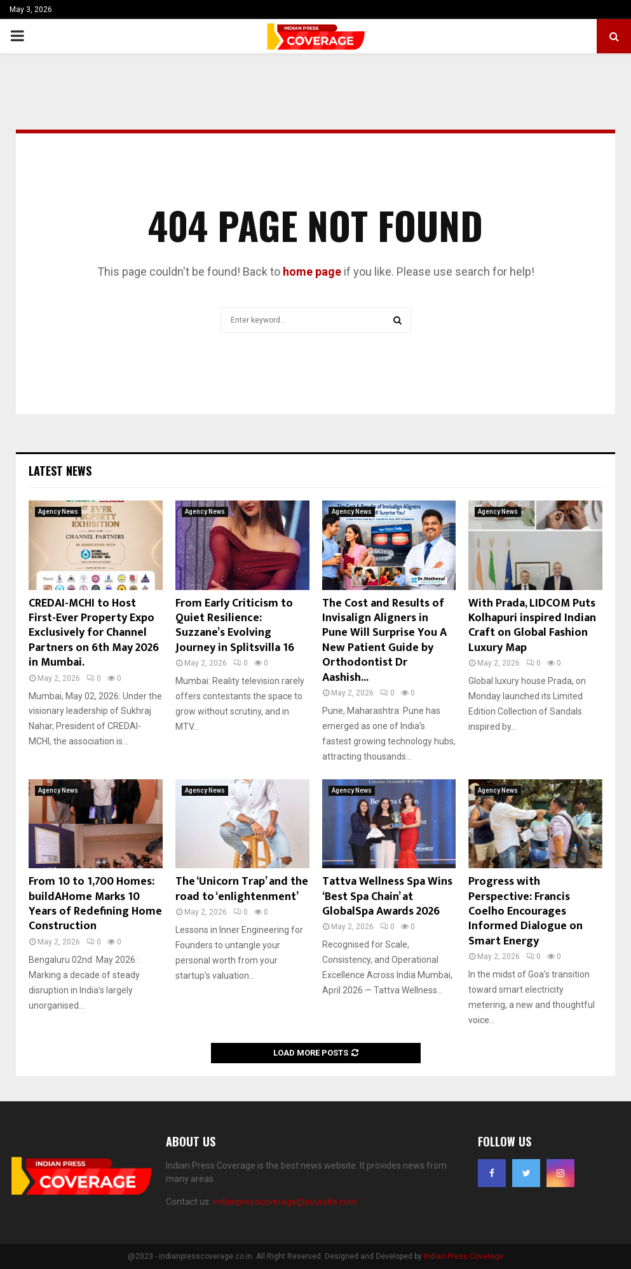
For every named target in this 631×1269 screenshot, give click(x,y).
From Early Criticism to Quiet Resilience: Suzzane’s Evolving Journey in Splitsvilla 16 (234, 625)
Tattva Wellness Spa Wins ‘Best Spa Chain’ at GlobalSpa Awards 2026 (387, 896)
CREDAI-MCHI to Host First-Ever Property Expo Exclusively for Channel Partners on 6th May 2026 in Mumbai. (94, 633)
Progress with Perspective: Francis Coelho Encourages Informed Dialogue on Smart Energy (525, 911)
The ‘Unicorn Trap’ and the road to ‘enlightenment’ (241, 889)
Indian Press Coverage (463, 1256)
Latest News (60, 470)
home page (312, 271)
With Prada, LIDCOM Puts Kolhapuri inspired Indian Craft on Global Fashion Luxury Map (532, 625)
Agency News (58, 511)
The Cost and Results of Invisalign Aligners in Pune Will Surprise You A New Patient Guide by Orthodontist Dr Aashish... (384, 640)
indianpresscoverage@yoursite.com (285, 1202)
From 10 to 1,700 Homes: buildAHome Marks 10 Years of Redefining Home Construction (95, 904)
